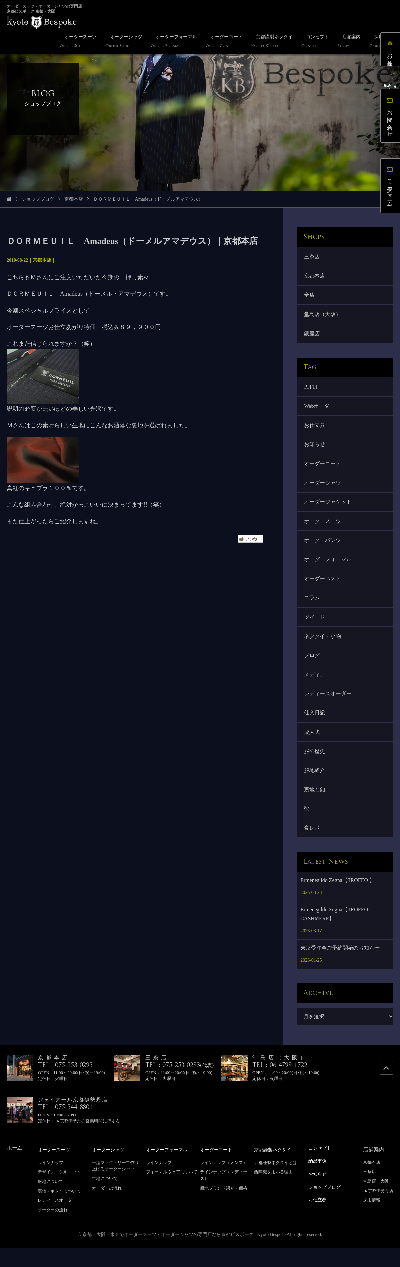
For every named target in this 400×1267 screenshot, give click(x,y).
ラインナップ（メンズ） (223, 1181)
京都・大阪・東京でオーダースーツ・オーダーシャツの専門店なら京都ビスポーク (168, 1253)
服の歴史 (315, 767)
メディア (315, 688)
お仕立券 (315, 430)
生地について (104, 1197)
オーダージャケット (328, 509)
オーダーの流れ (53, 1228)
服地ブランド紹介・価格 (223, 1206)
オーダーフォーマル (328, 569)
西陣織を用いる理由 (273, 1191)
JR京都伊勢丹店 (378, 1210)
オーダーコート (323, 470)
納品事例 (318, 1180)
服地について (50, 1200)
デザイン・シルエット (59, 1191)
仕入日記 (315, 728)
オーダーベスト (323, 589)
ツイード (315, 628)
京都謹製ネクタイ (275, 1169)
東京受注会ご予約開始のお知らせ (340, 967)
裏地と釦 (315, 807)
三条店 (312, 257)
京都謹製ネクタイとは (275, 1181)
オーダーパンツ (323, 549)
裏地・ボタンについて (59, 1210)
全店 (310, 296)
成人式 (312, 747)
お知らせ (315, 450)
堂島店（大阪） (323, 316)
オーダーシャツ (323, 490)
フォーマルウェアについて (171, 1191)
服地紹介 (315, 787)
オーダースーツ (323, 529)
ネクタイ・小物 (323, 648)
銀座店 (312, 336)
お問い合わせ (391, 117)
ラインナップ (50, 1181)
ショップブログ (38, 199)
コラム (312, 609)
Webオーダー (320, 410)
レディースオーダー (328, 708)
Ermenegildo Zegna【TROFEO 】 (337, 899)
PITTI (311, 390)
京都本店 (73, 199)
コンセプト (321, 1167)
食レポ (312, 847)
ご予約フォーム (391, 187)
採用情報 (371, 1219)
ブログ (312, 668)
